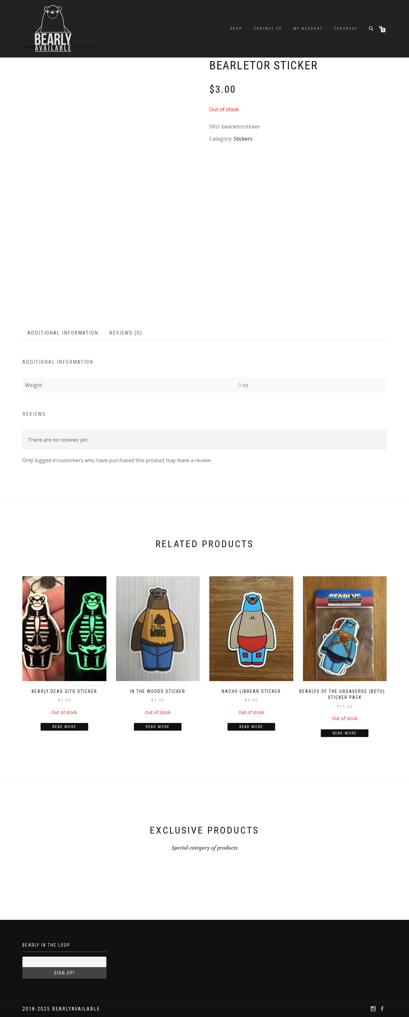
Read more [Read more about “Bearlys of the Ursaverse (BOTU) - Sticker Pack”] (345, 733)
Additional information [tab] (62, 333)
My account (308, 29)
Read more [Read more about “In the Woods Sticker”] (158, 727)
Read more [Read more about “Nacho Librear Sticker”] (251, 727)
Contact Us (268, 29)
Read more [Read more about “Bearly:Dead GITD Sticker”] (64, 727)
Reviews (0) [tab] (125, 333)
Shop (236, 29)
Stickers (243, 138)
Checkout (346, 29)
